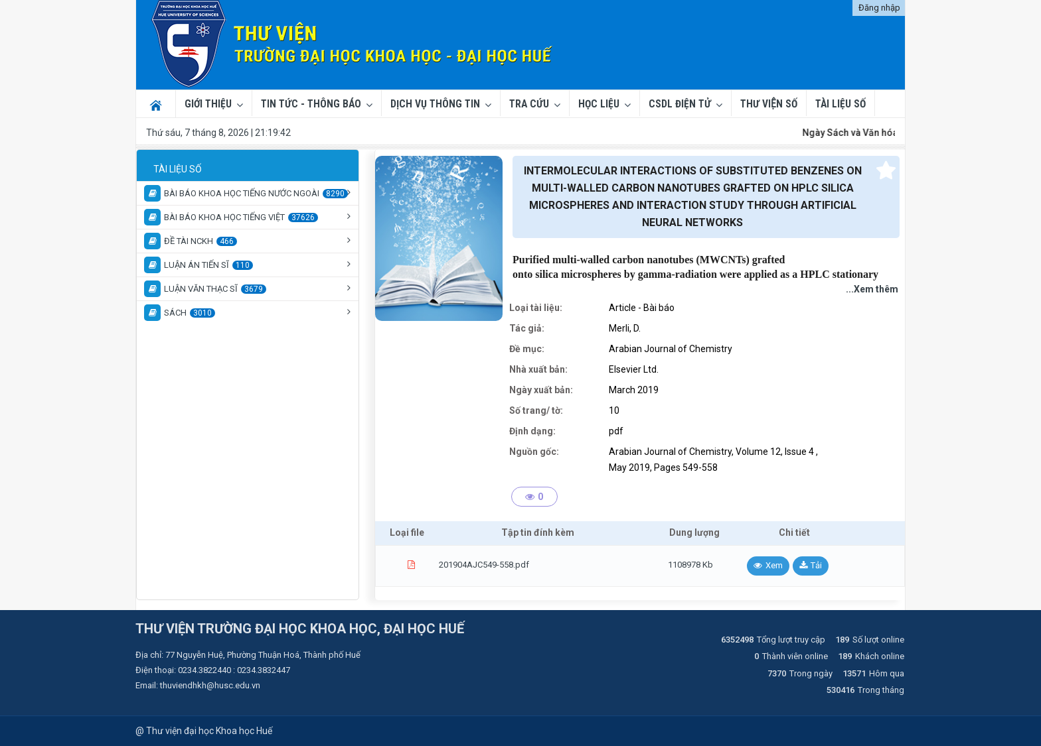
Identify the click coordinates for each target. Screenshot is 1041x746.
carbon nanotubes (652, 259)
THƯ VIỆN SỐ (768, 104)
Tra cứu (529, 104)
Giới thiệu (208, 104)
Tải (816, 565)
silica (546, 274)
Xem (774, 565)
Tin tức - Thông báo (311, 104)
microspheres (591, 274)
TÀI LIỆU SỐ (840, 104)
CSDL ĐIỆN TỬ (680, 104)
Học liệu (598, 104)
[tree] (248, 240)
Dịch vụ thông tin (435, 104)
